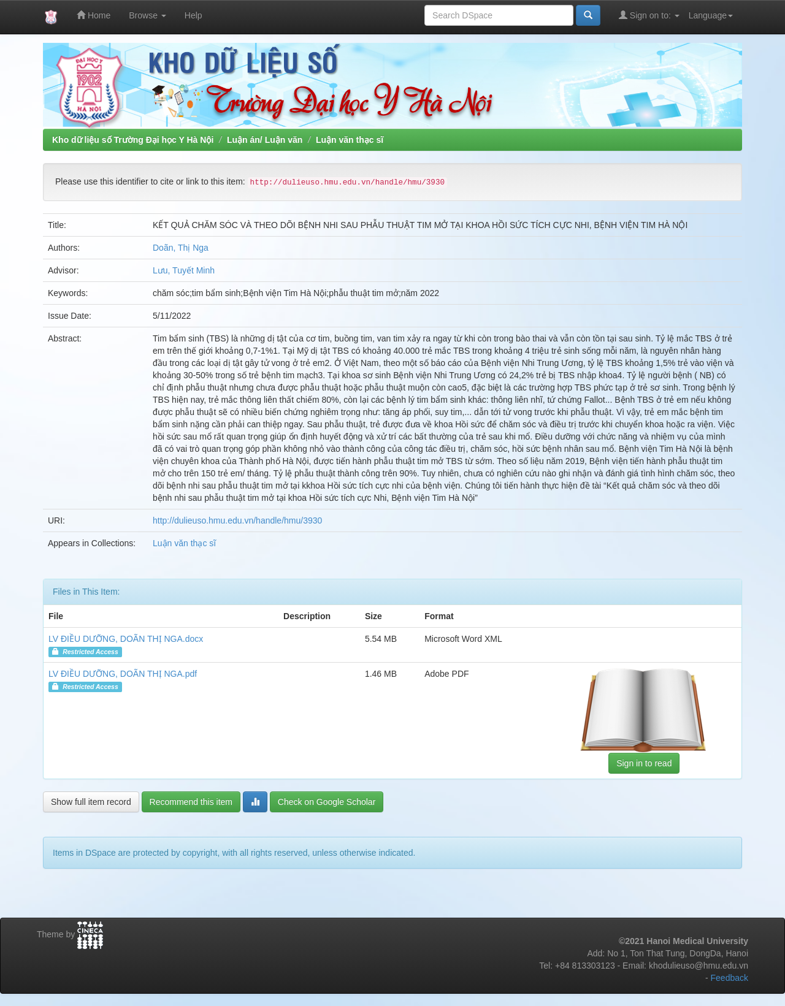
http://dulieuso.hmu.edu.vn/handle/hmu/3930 (237, 520)
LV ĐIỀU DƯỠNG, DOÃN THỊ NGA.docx (125, 639)
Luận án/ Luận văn (264, 140)
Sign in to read (644, 763)
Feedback (729, 978)
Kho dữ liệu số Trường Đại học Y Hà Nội (132, 140)
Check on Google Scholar (327, 802)
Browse (147, 15)
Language (711, 15)
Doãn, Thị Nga (181, 248)
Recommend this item (191, 802)
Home (93, 15)
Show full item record (91, 802)
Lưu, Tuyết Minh (184, 270)
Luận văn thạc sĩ (349, 140)
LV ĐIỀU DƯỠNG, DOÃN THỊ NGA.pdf (122, 674)
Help (193, 15)
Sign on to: (649, 15)
